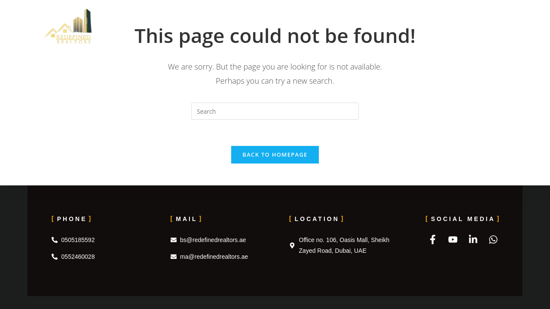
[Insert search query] (275, 111)
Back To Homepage (274, 154)
